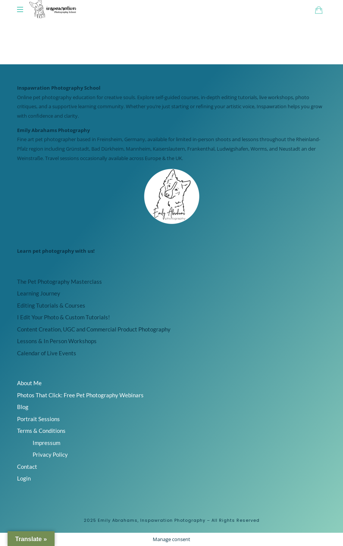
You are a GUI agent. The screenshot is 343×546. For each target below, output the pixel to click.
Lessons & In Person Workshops (57, 341)
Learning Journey (38, 293)
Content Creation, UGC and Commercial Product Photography (94, 329)
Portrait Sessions (38, 418)
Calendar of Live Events (46, 353)
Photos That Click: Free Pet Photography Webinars (80, 395)
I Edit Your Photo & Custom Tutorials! (63, 317)
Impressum (46, 442)
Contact (27, 466)
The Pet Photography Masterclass (59, 281)
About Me (29, 383)
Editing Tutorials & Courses (51, 305)
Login (24, 478)
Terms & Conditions (41, 430)
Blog (22, 406)
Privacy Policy (50, 454)
